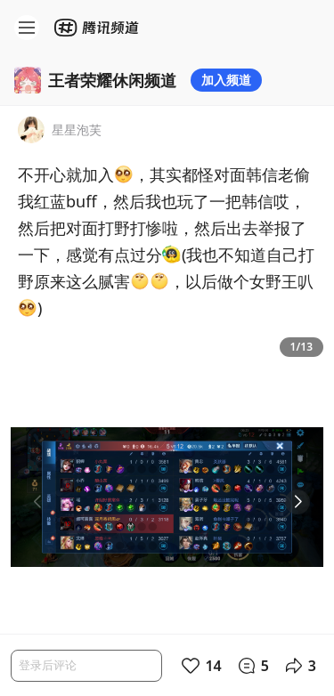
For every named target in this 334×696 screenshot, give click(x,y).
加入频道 (226, 79)
